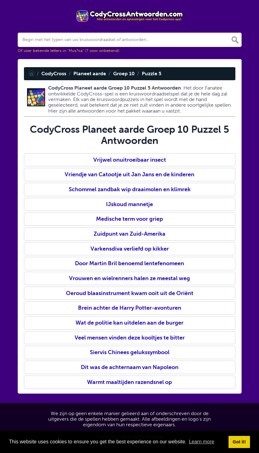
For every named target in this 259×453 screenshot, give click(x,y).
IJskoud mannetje (129, 204)
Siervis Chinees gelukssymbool (129, 352)
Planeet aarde (89, 73)
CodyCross (53, 73)
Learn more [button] (201, 441)
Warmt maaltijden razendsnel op (129, 382)
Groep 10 (124, 73)
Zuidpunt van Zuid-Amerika (129, 233)
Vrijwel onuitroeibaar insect (129, 159)
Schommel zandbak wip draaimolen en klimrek (130, 189)
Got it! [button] (239, 441)
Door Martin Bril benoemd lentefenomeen (129, 263)
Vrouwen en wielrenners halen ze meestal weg (129, 278)
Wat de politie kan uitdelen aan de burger (129, 322)
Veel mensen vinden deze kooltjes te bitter (130, 337)
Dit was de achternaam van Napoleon (129, 367)
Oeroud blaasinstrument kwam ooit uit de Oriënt (129, 293)
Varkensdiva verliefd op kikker (129, 248)
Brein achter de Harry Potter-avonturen (129, 307)
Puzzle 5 (151, 73)
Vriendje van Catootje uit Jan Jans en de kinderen (129, 174)
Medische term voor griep (129, 218)
